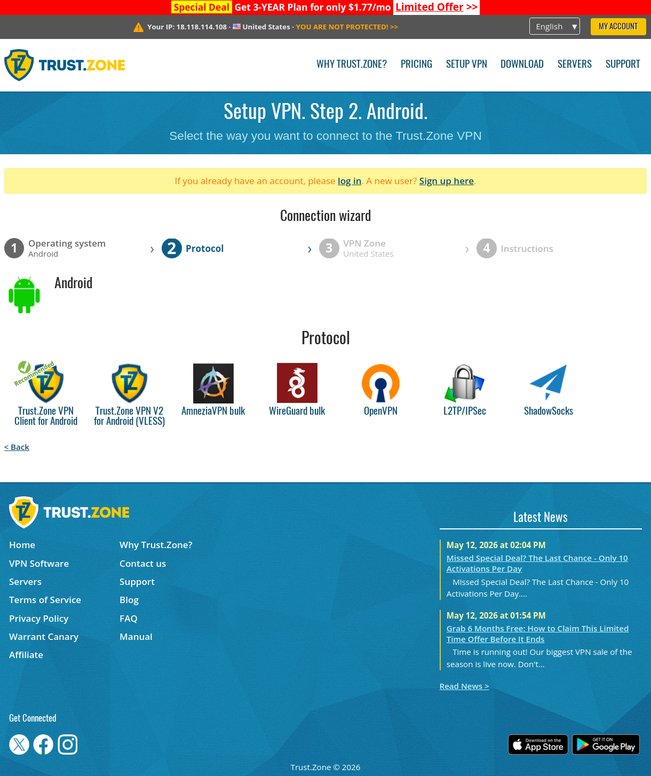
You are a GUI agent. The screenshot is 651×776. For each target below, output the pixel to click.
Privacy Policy (38, 618)
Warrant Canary (43, 636)
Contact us (143, 563)
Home (22, 545)
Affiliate (26, 654)
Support (623, 65)
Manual (136, 636)
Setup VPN (466, 65)
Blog (129, 599)
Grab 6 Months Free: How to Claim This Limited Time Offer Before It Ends (538, 633)
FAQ (129, 618)
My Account (618, 27)
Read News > (464, 685)
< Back (16, 446)
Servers (575, 65)
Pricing (416, 65)
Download (522, 65)
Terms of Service (45, 599)
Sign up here (446, 181)
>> (436, 7)
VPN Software (39, 563)
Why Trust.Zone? (351, 65)
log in (350, 181)
